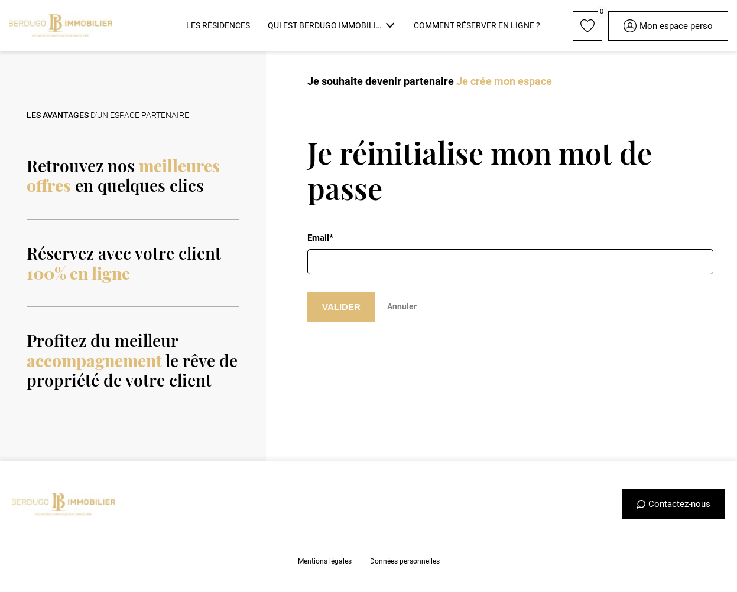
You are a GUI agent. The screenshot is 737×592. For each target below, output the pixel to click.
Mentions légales (325, 561)
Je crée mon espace (504, 81)
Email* (320, 238)
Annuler (402, 306)
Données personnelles (405, 561)
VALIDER (341, 307)
